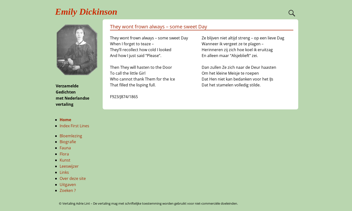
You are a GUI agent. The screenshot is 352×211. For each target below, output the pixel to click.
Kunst (65, 160)
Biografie (68, 141)
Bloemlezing (71, 136)
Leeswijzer (69, 166)
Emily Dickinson (86, 12)
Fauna (65, 148)
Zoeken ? (68, 190)
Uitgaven (68, 184)
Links (64, 172)
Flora (64, 154)
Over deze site (73, 178)
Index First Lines (74, 126)
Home (65, 119)
